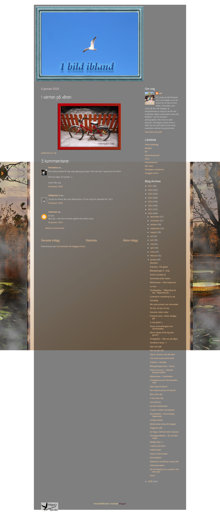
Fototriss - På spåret (159, 267)
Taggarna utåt (156, 428)
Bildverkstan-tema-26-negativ (163, 424)
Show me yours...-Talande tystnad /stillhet (161, 371)
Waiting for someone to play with (164, 462)
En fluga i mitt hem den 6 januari (164, 432)
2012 (150, 206)
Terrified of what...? (158, 343)
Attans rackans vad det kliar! (162, 354)
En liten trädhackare (159, 406)
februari (154, 256)
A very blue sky (156, 398)
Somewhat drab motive (160, 278)
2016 (150, 190)
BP (146, 152)
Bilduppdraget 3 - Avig (159, 271)
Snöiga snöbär (156, 420)
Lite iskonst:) (155, 402)
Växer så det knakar (159, 454)
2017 (150, 186)
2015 (150, 194)
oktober (154, 224)
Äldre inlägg (130, 240)
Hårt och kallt (156, 347)
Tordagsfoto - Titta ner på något (164, 339)
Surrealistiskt (155, 458)
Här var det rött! (157, 350)
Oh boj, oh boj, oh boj (159, 308)
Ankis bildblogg (151, 144)
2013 (150, 202)
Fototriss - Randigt (158, 362)
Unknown (52, 212)
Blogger (122, 504)
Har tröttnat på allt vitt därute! (162, 390)
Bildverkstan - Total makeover (163, 282)
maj (152, 244)
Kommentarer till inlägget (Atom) (71, 246)
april (152, 248)
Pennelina (53, 168)
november (155, 221)
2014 (150, 198)
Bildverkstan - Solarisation (161, 376)
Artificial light (155, 450)
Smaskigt (154, 300)
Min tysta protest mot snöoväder (164, 304)
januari (153, 260)
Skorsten (154, 263)
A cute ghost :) (156, 322)
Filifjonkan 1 (54, 195)
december (155, 217)
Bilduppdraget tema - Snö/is (162, 366)
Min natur (149, 166)
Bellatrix (148, 148)
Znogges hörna (151, 173)
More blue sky (156, 394)
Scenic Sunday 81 (158, 275)
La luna (153, 286)
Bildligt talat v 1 (156, 442)
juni (152, 240)
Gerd (147, 159)
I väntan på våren (157, 446)
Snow (152, 475)
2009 (150, 481)
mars (152, 252)
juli (151, 236)
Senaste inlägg (50, 240)
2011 (150, 209)
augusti (153, 232)
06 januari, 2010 (55, 186)
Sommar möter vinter (159, 312)
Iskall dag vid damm (158, 387)
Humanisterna (151, 162)
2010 (150, 213)
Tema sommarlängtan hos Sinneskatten (161, 327)
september (155, 228)
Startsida (91, 240)
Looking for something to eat (162, 297)
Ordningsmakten (157, 465)
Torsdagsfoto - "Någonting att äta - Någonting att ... (163, 291)
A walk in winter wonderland (162, 410)
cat (160, 93)
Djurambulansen (152, 155)
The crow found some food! (162, 358)
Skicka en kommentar (54, 228)
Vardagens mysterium (154, 169)
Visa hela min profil (153, 132)
